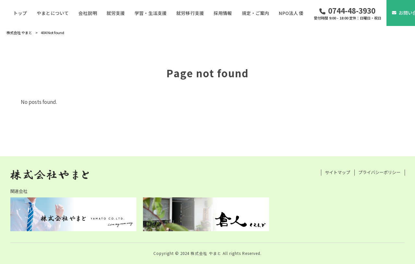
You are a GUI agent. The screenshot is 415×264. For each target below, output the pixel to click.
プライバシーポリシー (379, 172)
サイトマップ (337, 172)
